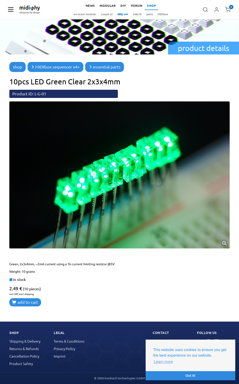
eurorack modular (85, 14)
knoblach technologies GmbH (125, 378)
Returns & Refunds (24, 348)
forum (137, 5)
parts (149, 14)
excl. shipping (26, 294)
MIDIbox (163, 14)
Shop (151, 5)
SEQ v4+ (122, 14)
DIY (123, 5)
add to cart (25, 302)
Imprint (60, 356)
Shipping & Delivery (24, 341)
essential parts (104, 66)
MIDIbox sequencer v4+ (55, 66)
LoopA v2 (107, 14)
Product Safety (21, 363)
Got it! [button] (190, 375)
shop (17, 66)
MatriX (137, 14)
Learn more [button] (163, 362)
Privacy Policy (64, 348)
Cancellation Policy (24, 356)
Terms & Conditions (69, 341)
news (90, 5)
